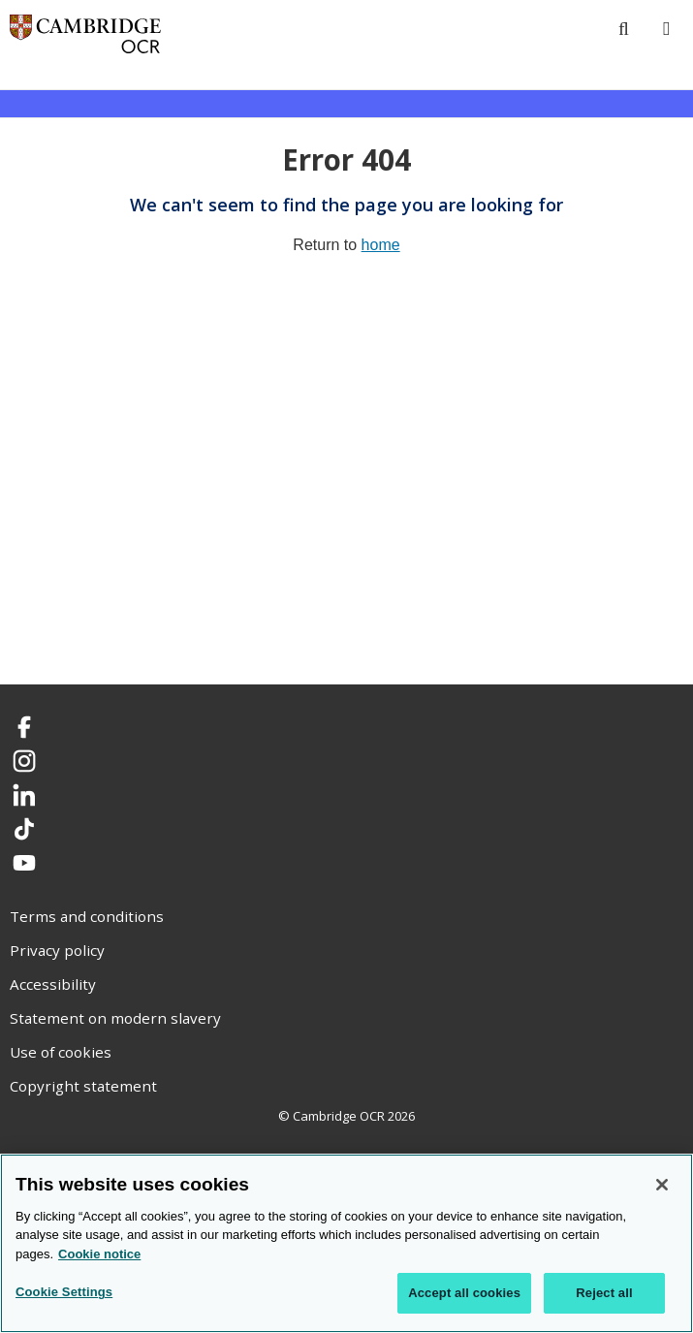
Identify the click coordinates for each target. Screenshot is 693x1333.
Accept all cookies (464, 1292)
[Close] (662, 1184)
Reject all (604, 1292)
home (381, 245)
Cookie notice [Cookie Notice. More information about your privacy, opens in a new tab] (99, 1254)
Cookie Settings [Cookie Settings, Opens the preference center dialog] (64, 1292)
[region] (346, 1243)
